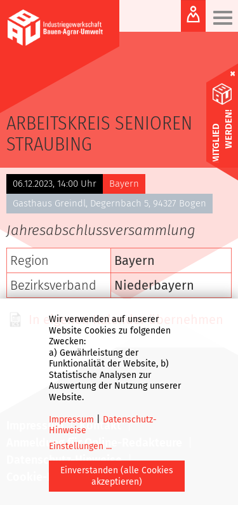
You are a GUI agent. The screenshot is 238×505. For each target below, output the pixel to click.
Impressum (71, 419)
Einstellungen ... (80, 446)
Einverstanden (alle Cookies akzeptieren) (116, 476)
